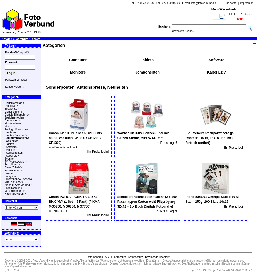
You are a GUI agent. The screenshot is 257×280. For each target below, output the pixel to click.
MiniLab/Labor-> (14, 182)
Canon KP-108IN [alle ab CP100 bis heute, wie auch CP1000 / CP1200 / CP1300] (75, 138)
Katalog (7, 38)
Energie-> (10, 176)
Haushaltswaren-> (15, 193)
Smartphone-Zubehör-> (18, 179)
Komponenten (14, 152)
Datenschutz (135, 256)
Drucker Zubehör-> (16, 135)
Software (11, 146)
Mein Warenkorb (223, 9)
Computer (12, 141)
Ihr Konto (231, 3)
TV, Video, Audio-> (16, 161)
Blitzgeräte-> (12, 108)
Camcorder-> (12, 120)
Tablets (10, 144)
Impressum (246, 3)
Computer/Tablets (28, 38)
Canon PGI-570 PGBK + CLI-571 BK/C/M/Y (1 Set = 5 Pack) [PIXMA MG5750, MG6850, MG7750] (74, 201)
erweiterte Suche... (183, 31)
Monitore (11, 149)
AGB (107, 256)
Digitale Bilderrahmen (17, 114)
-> (17, 138)
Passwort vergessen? (18, 79)
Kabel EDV (12, 155)
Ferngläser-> (12, 164)
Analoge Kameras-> (16, 129)
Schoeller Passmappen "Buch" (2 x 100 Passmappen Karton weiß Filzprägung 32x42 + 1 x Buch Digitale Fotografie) (147, 201)
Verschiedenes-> (15, 190)
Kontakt (165, 256)
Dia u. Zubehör (13, 167)
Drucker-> (10, 132)
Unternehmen (95, 256)
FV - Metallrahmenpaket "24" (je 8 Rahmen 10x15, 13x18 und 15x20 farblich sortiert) (211, 138)
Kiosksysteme (13, 123)
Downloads (151, 256)
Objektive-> (11, 105)
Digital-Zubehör (14, 111)
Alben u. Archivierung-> (18, 185)
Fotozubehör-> (13, 170)
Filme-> (9, 173)
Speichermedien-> (15, 117)
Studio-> (10, 126)
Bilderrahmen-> (14, 187)
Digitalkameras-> (15, 103)
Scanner (9, 158)
